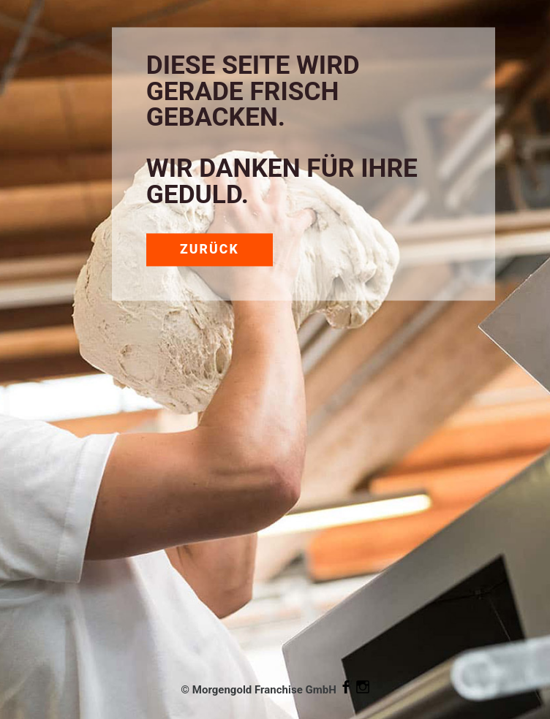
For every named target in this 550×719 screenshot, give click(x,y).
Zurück (209, 249)
